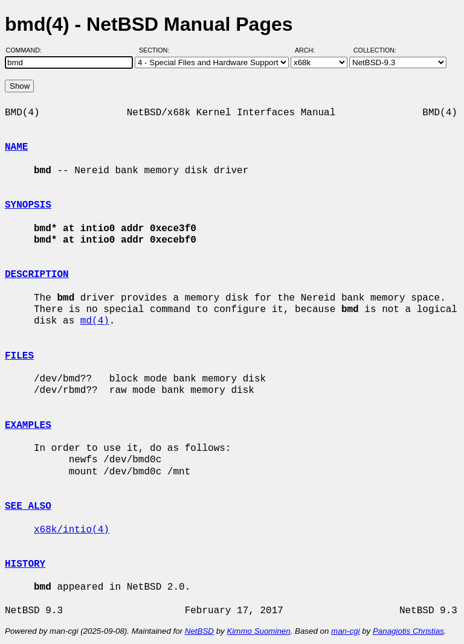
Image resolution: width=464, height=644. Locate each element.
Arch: (310, 50)
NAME (16, 147)
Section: (157, 50)
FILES (19, 356)
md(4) (94, 321)
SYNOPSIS (28, 205)
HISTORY (25, 564)
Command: (27, 50)
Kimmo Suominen (258, 631)
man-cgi (345, 631)
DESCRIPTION (37, 274)
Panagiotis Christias (408, 631)
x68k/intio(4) (71, 530)
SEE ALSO (28, 506)
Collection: (374, 50)
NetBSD (199, 631)
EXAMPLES (28, 425)
